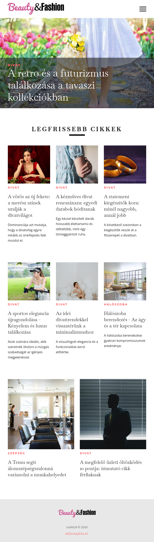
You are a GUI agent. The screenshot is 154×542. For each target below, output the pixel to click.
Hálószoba (116, 304)
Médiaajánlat (77, 534)
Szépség (16, 453)
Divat (14, 65)
